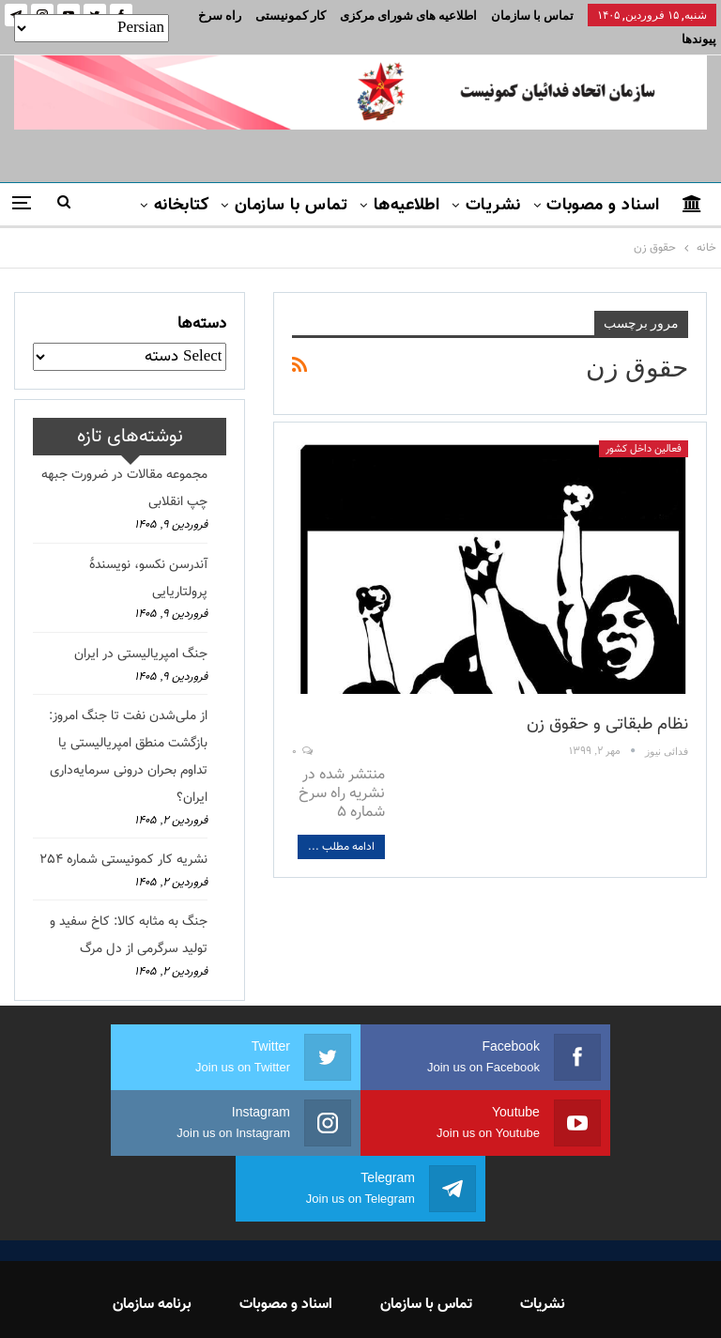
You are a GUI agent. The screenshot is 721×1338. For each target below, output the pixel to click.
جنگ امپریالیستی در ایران (140, 632)
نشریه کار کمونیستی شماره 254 (123, 837)
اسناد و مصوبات (602, 183)
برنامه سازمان (152, 1216)
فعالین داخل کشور (644, 427)
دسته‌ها (201, 301)
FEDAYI (319, 1299)
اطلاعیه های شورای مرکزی (408, 15)
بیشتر (306, 15)
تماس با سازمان (532, 15)
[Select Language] (91, 28)
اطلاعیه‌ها (407, 183)
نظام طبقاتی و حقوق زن (607, 702)
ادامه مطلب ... (341, 824)
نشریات (493, 183)
